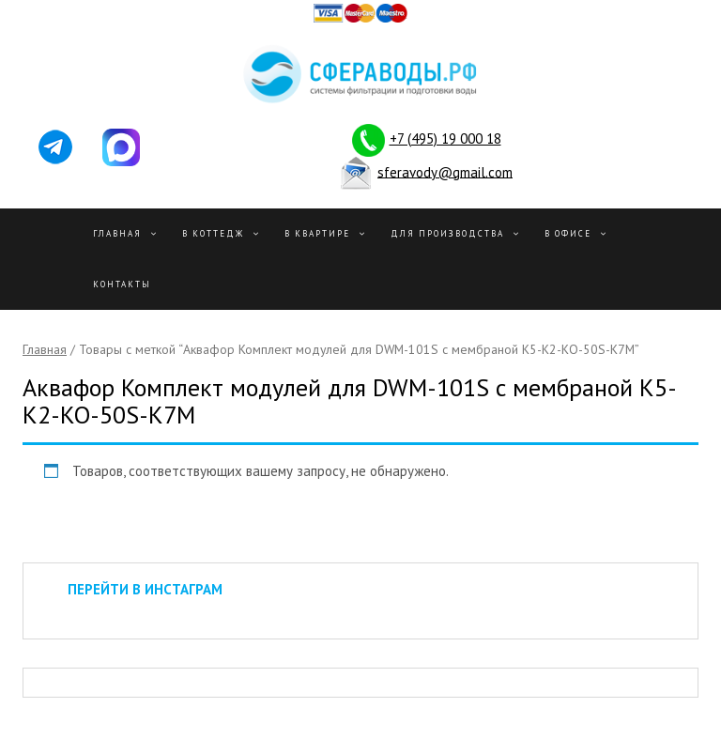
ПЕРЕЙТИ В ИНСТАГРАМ (145, 589)
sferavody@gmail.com (445, 171)
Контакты (122, 284)
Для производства (447, 233)
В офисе (568, 233)
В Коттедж (213, 233)
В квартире (317, 233)
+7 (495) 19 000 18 (445, 138)
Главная (117, 233)
